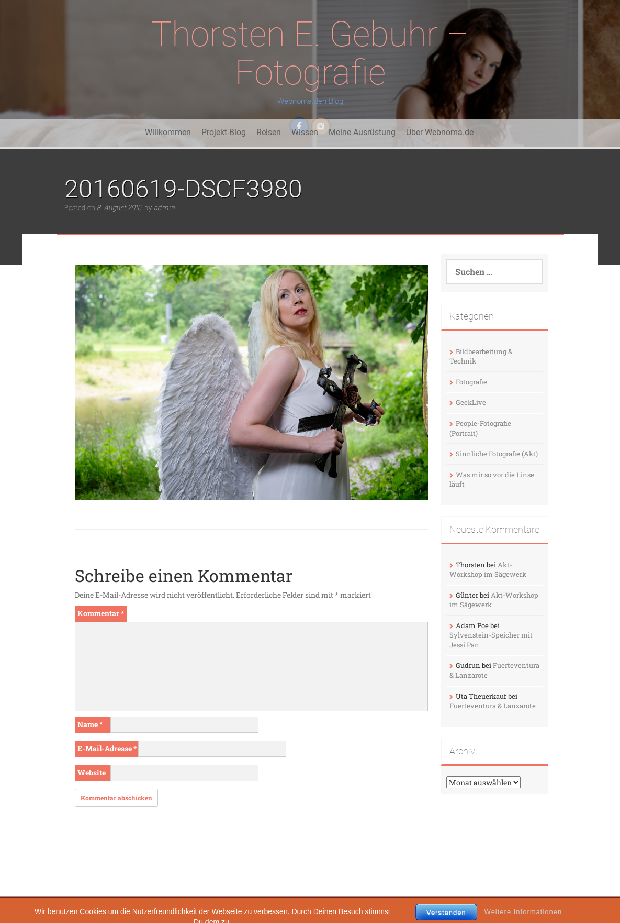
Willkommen (168, 132)
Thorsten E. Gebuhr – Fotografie (310, 53)
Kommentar (100, 613)
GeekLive (471, 402)
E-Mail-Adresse (107, 748)
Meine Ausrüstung (362, 132)
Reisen (268, 132)
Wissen (304, 132)
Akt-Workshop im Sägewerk (487, 569)
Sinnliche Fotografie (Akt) (497, 453)
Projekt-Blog (223, 132)
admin (164, 207)
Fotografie (471, 382)
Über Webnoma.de (440, 132)
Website (91, 772)
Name (90, 724)
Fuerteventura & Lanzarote (492, 705)
